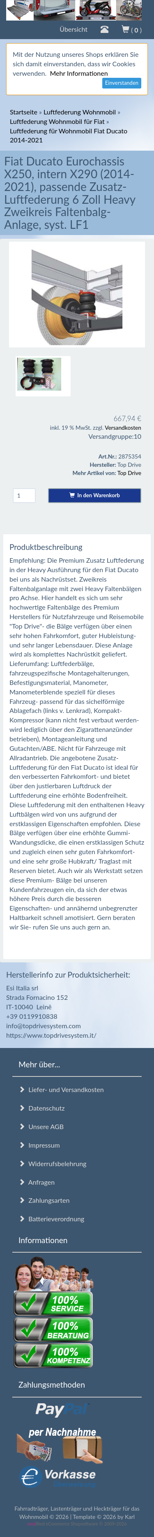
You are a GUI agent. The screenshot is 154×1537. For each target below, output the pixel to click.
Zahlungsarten (43, 1200)
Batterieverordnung (51, 1219)
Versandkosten (123, 427)
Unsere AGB (41, 1126)
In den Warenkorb (94, 495)
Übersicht (73, 29)
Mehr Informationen (79, 73)
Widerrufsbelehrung (52, 1163)
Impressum (39, 1145)
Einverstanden (121, 82)
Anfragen (36, 1182)
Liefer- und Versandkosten (61, 1089)
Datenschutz (41, 1108)
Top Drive (129, 472)
